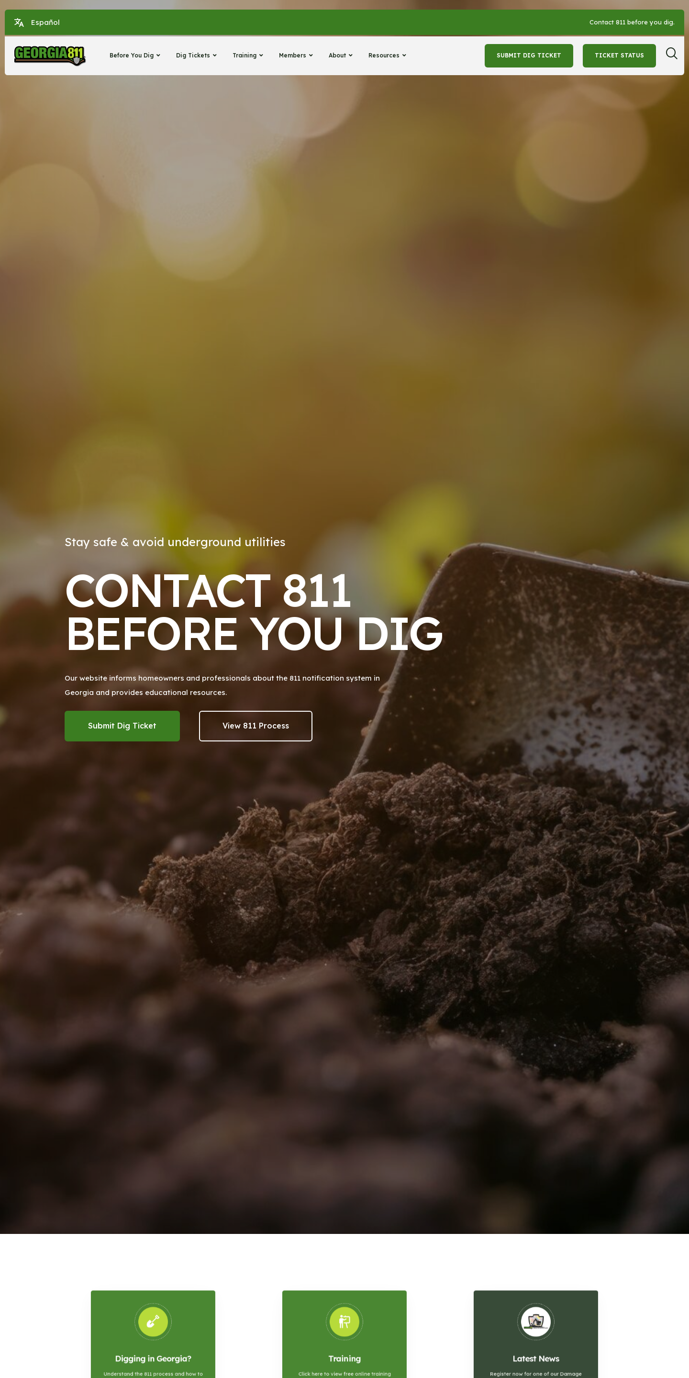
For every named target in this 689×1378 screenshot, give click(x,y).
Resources (388, 55)
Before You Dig (136, 55)
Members (297, 55)
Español (45, 22)
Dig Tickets (197, 55)
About (342, 55)
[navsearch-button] (675, 56)
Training (249, 55)
